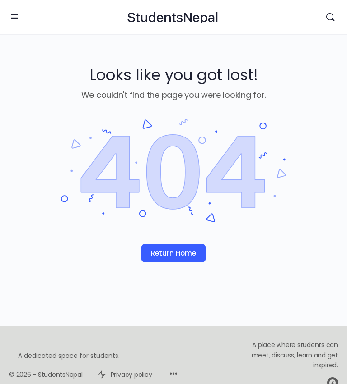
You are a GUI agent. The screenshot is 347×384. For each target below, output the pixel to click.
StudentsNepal (172, 17)
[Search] (330, 17)
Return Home (173, 253)
